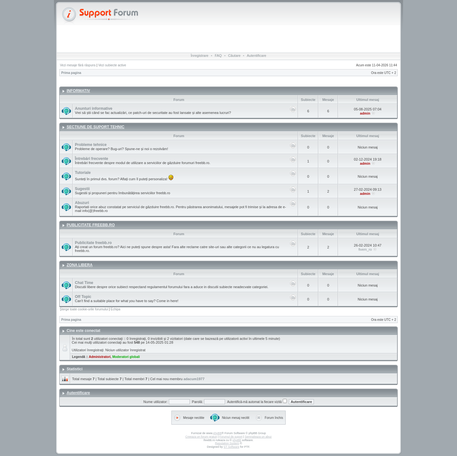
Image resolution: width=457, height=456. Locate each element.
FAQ (218, 55)
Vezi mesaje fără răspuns (78, 65)
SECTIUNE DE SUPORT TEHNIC (95, 127)
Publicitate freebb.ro (93, 243)
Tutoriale (83, 172)
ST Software (231, 446)
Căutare (234, 55)
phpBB (217, 433)
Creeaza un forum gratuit (201, 436)
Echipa (115, 309)
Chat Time (84, 283)
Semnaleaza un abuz (258, 436)
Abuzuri (82, 203)
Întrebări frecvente (91, 158)
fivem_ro (365, 249)
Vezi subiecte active (112, 65)
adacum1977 (193, 379)
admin (365, 113)
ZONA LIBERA (80, 265)
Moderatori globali (126, 357)
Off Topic (83, 296)
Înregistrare (200, 55)
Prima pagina (71, 73)
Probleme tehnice (91, 144)
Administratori (99, 357)
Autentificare (256, 55)
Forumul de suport (230, 436)
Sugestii (82, 189)
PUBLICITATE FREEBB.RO (91, 225)
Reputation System (227, 443)
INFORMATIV (78, 91)
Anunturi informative (93, 108)
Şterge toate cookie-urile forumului (84, 309)
